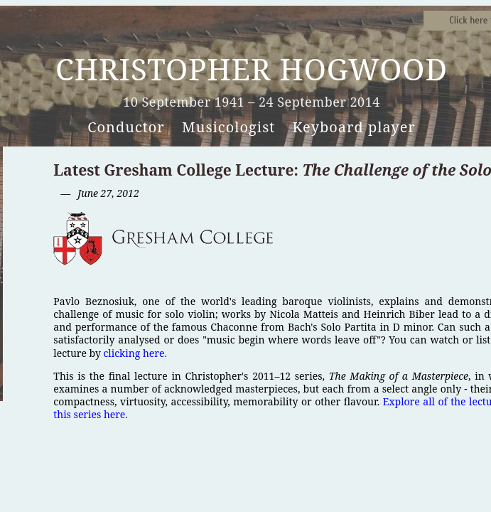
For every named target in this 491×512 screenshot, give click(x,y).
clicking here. (134, 353)
